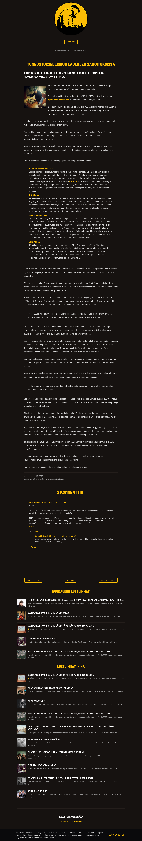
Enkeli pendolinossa (38, 216)
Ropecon (73, 182)
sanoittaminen (35, 479)
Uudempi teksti (33, 581)
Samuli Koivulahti (42, 536)
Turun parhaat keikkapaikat (42, 639)
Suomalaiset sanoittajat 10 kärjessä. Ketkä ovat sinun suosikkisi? (61, 626)
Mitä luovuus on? (36, 701)
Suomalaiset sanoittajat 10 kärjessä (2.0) (48, 613)
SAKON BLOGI (71, 42)
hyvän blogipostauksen (58, 100)
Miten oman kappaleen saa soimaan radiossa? (50, 688)
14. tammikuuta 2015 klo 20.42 (53, 503)
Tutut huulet (34, 195)
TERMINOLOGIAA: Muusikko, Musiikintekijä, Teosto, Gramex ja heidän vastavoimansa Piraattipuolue (76, 600)
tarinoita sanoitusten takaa (53, 479)
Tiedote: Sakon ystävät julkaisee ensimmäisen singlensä (56, 753)
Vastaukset (36, 532)
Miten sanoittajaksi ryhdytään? (44, 740)
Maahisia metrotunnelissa (41, 169)
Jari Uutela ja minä (37, 791)
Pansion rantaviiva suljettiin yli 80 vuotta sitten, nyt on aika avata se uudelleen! (69, 652)
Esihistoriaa (34, 242)
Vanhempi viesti (108, 581)
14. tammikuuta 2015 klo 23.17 (63, 536)
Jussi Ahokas (34, 503)
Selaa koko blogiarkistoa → (71, 822)
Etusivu (70, 581)
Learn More (114, 835)
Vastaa (32, 527)
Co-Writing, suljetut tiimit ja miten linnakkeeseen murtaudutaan (60, 778)
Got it (124, 835)
